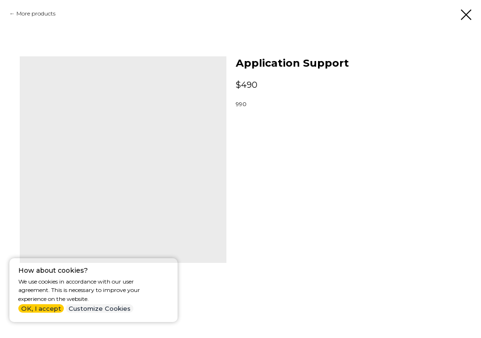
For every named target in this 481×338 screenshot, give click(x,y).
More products (35, 13)
